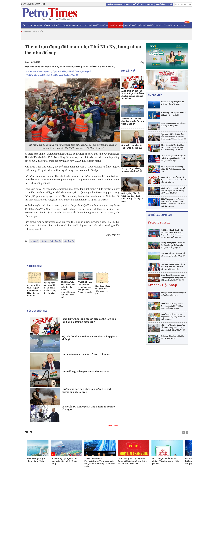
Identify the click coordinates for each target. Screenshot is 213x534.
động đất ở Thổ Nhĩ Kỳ (51, 241)
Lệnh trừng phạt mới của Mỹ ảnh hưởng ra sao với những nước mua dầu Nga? (173, 190)
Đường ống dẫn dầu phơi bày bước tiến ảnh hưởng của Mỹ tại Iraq (87, 390)
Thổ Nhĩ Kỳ (69, 241)
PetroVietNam (35, 25)
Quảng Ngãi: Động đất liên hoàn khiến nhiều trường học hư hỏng (50, 288)
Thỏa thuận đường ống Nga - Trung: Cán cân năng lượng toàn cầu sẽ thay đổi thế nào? (173, 147)
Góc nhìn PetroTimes (77, 25)
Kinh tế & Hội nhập (133, 25)
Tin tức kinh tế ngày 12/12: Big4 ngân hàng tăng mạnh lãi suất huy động (173, 316)
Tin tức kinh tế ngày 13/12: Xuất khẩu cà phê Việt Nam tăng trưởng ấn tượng (172, 305)
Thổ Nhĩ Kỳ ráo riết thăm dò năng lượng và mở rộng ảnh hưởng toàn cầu (85, 287)
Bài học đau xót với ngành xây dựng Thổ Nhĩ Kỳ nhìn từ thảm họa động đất (58, 71)
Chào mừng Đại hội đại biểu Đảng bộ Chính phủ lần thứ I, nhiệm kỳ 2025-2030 (142, 461)
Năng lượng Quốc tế (131, 4)
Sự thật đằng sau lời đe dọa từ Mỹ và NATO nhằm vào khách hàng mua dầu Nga (173, 158)
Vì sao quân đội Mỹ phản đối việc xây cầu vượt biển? (172, 103)
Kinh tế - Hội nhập (162, 284)
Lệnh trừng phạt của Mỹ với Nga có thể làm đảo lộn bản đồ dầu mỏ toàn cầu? (89, 320)
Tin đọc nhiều (155, 95)
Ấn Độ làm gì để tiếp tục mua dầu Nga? (84, 371)
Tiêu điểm (60, 25)
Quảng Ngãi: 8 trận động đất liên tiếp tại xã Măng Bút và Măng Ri (34, 290)
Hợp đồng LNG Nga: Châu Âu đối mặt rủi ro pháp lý (173, 113)
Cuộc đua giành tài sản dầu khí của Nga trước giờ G (173, 124)
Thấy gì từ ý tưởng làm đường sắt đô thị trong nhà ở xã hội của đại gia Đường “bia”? (173, 327)
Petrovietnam (159, 222)
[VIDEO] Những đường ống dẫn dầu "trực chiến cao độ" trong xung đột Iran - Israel (172, 136)
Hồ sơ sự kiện (116, 25)
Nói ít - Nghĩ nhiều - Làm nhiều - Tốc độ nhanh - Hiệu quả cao (175, 461)
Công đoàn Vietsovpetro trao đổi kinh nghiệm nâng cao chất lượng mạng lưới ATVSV (173, 277)
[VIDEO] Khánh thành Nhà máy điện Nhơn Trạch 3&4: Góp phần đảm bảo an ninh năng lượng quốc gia (172, 233)
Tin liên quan (34, 266)
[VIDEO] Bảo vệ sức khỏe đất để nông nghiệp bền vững (173, 254)
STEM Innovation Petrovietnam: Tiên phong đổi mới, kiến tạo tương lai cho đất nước (109, 462)
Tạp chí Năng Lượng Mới (164, 4)
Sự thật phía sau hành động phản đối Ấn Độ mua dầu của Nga (173, 168)
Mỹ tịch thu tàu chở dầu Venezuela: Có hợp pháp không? (89, 338)
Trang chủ (27, 31)
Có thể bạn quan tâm (160, 215)
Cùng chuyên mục (37, 310)
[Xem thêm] (113, 426)
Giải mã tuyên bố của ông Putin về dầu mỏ (86, 354)
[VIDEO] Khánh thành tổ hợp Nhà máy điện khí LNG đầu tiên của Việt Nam (173, 266)
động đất (34, 241)
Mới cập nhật (129, 70)
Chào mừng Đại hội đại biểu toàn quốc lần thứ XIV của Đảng (74, 461)
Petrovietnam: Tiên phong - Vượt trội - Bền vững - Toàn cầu (41, 461)
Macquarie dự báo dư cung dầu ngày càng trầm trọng (173, 294)
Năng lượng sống (98, 25)
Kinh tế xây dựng (147, 4)
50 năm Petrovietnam (114, 4)
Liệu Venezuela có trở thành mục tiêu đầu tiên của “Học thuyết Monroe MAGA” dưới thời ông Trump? (173, 202)
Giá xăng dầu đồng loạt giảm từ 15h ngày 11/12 (172, 337)
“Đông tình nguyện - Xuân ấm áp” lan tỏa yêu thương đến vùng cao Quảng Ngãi (173, 245)
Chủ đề (28, 432)
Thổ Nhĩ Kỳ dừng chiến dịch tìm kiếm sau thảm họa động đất (52, 75)
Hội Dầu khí (49, 25)
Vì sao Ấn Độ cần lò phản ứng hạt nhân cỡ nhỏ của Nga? (88, 408)
